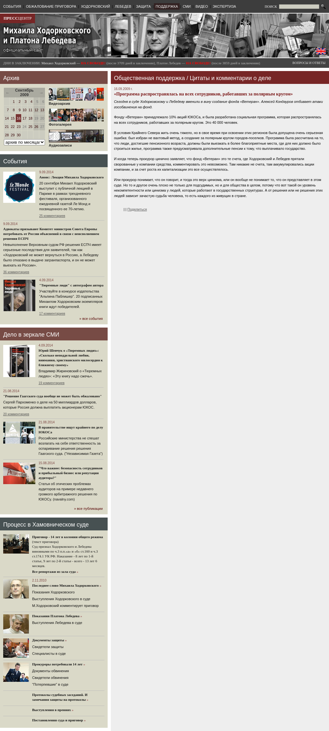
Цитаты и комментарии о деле (230, 78)
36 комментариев (16, 272)
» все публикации (88, 508)
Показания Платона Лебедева (55, 616)
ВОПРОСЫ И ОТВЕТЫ (308, 63)
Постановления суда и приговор (57, 720)
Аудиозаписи (76, 143)
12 (36, 110)
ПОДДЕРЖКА (167, 6)
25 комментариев (52, 216)
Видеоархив (76, 101)
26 (36, 127)
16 (19, 118)
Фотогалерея (76, 122)
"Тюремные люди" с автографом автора (71, 285)
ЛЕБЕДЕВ (123, 6)
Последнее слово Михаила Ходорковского (65, 585)
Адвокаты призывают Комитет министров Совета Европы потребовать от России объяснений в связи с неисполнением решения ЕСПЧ (51, 233)
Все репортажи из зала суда (54, 571)
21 (7, 127)
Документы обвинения (50, 671)
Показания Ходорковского (53, 592)
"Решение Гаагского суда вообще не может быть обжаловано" (52, 396)
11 (30, 110)
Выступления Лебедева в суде (57, 623)
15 (13, 118)
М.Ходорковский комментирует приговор (65, 606)
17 (24, 118)
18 (30, 118)
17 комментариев (52, 313)
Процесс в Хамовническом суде (46, 524)
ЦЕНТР (17, 18)
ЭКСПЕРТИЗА (224, 6)
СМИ (187, 6)
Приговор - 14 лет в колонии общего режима (67, 537)
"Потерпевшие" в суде (50, 684)
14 (7, 118)
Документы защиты (48, 640)
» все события (91, 318)
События (15, 161)
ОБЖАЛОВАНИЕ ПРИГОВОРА (51, 6)
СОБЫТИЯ (12, 6)
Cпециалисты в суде (49, 653)
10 (24, 110)
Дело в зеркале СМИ (31, 334)
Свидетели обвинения (50, 678)
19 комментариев (52, 383)
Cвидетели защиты (48, 647)
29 (13, 135)
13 (42, 110)
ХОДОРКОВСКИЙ (95, 6)
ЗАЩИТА (143, 6)
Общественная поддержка (149, 78)
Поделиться (137, 209)
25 (30, 127)
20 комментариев (16, 414)
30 (19, 135)
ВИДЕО (201, 6)
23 (19, 127)
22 (13, 127)
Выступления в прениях (51, 710)
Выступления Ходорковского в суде (61, 599)
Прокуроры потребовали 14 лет (57, 664)
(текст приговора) (45, 542)
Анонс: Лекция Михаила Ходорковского (71, 177)
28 (7, 135)
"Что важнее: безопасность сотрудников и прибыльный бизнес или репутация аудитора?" (70, 473)
